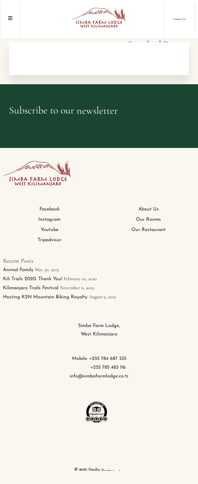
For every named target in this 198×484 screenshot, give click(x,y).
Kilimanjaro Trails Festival (30, 288)
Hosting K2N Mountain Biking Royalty (45, 297)
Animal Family (18, 270)
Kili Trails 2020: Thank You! (32, 279)
